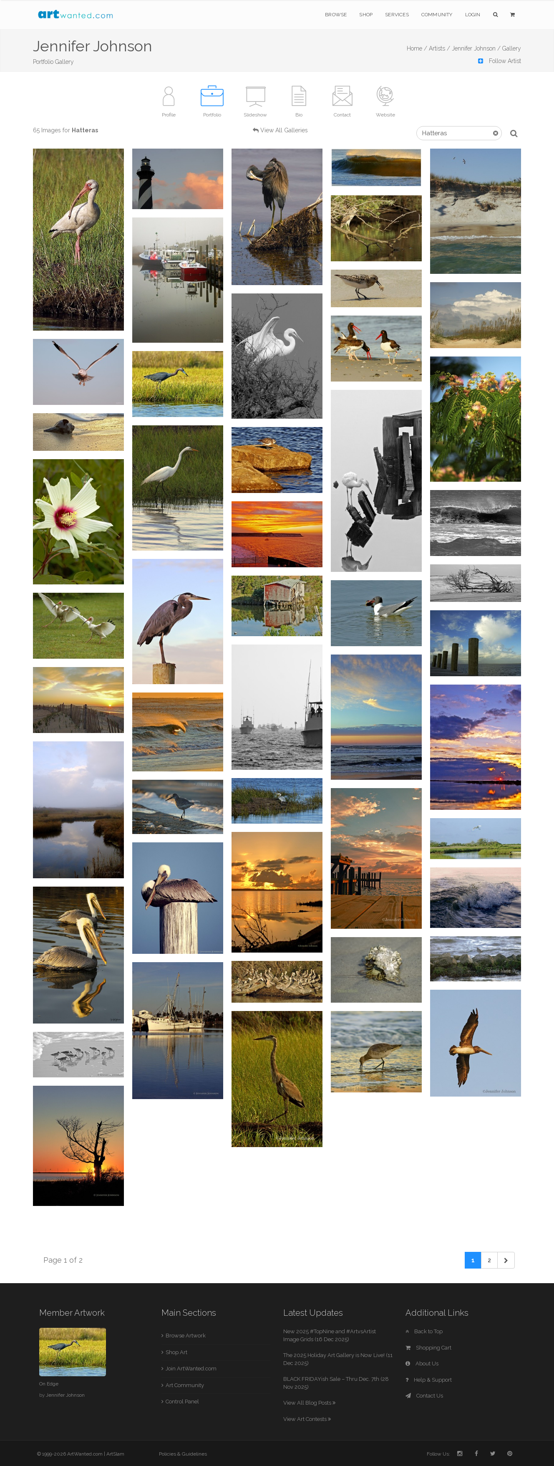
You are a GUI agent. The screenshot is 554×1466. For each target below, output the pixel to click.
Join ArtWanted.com (191, 1368)
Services (397, 15)
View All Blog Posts (309, 1403)
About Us (421, 1363)
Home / (417, 48)
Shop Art (176, 1352)
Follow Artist (499, 61)
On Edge (48, 1384)
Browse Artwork (186, 1335)
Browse (336, 15)
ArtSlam (115, 1454)
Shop (366, 15)
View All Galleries (284, 130)
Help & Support (428, 1380)
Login (473, 15)
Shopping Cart (428, 1348)
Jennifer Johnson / (476, 48)
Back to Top (424, 1331)
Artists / (439, 48)
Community (437, 15)
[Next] (506, 1260)
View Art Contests (307, 1419)
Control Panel (182, 1401)
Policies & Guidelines (183, 1454)
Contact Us (424, 1396)
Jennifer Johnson (65, 1395)
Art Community (185, 1385)
